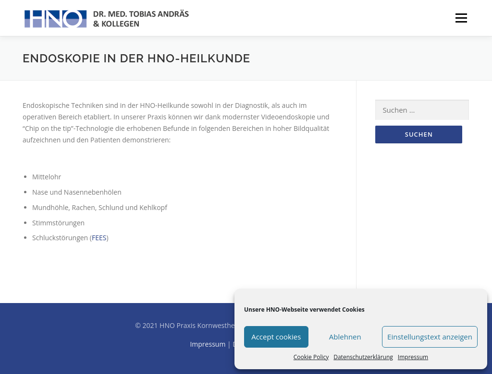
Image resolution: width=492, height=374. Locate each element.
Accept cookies (276, 336)
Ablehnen (345, 336)
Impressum (413, 357)
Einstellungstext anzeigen (429, 336)
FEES (99, 237)
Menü (461, 18)
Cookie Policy (311, 357)
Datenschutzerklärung (363, 357)
